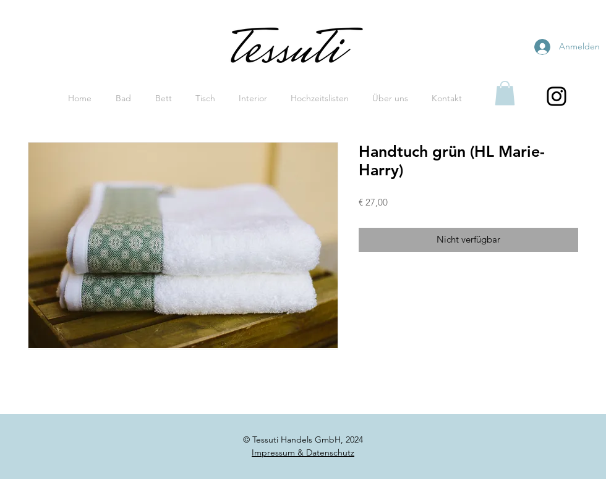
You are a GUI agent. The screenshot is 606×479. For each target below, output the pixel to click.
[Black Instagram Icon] (557, 96)
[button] (505, 93)
